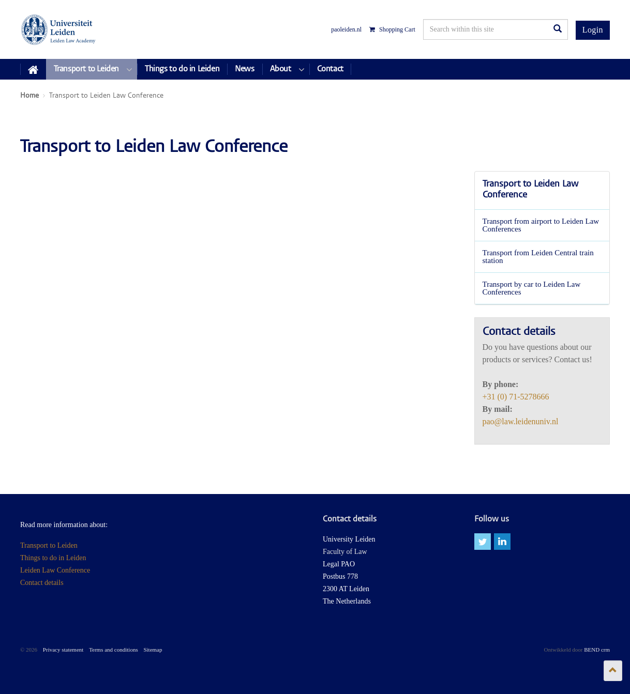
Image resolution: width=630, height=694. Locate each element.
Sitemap (152, 649)
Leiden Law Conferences (58, 29)
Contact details (42, 583)
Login (592, 29)
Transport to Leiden (49, 545)
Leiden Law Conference (55, 570)
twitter (482, 541)
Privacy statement (63, 649)
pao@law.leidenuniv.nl (521, 421)
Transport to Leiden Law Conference (530, 190)
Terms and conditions (113, 649)
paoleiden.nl (346, 29)
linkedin (502, 541)
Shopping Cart (392, 29)
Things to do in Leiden (53, 558)
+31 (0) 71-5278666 (516, 396)
